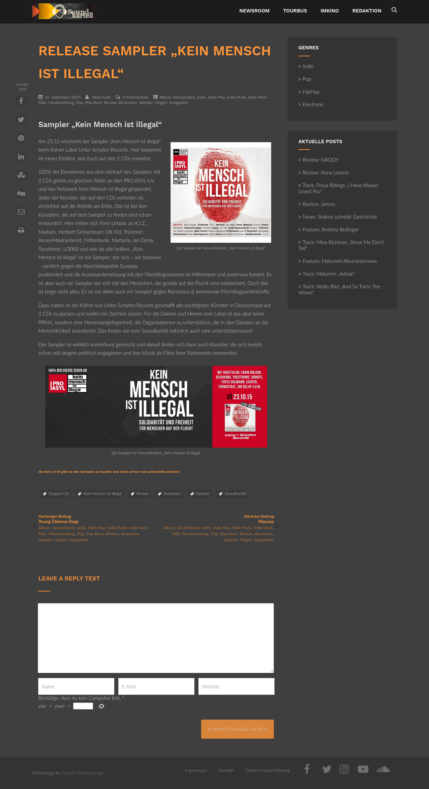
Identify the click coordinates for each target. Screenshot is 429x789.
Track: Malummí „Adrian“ (326, 274)
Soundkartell (235, 493)
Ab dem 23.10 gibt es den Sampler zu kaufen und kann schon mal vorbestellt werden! (108, 471)
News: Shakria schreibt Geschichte (337, 217)
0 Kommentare (135, 97)
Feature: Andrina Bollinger (328, 229)
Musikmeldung (61, 102)
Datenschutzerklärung (267, 770)
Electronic (311, 104)
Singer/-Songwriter (171, 102)
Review (110, 102)
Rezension (128, 102)
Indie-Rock (257, 97)
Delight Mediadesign (83, 773)
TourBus (295, 11)
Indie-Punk (236, 97)
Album (165, 97)
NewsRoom (254, 11)
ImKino (329, 11)
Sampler (146, 102)
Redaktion (366, 11)
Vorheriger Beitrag (97, 519)
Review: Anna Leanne (323, 172)
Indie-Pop (216, 97)
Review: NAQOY (318, 160)
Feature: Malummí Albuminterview (337, 261)
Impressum (196, 770)
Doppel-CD (59, 493)
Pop (79, 102)
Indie (201, 97)
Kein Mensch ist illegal (102, 493)
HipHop (308, 92)
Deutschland (184, 97)
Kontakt (226, 770)
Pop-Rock (93, 102)
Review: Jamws (316, 204)
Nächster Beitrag (215, 519)
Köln (42, 102)
